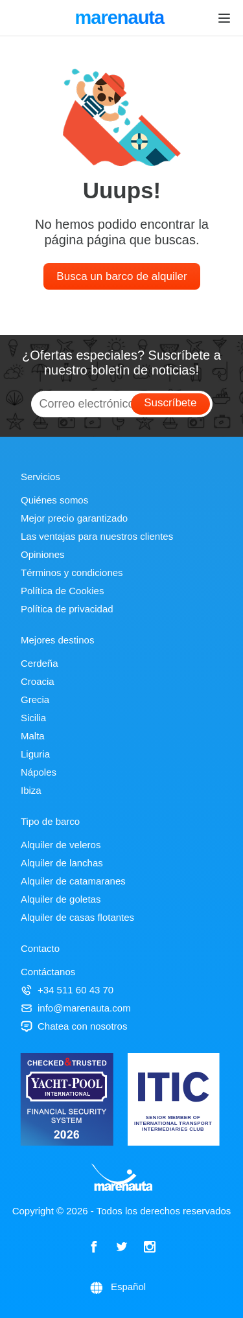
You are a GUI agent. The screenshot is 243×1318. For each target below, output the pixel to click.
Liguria (35, 753)
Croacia (37, 681)
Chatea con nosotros (74, 1026)
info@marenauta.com (76, 1007)
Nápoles (38, 772)
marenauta (121, 18)
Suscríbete (170, 403)
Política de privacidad (67, 608)
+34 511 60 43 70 (67, 989)
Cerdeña (39, 663)
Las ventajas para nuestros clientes (97, 536)
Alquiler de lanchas (62, 862)
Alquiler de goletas (60, 899)
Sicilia (33, 717)
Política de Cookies (62, 590)
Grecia (35, 699)
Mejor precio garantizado (74, 518)
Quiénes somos (54, 499)
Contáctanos (48, 971)
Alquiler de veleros (60, 844)
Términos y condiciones (72, 572)
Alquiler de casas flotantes (77, 917)
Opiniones (43, 554)
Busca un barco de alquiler (121, 276)
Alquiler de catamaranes (73, 880)
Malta (33, 735)
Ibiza (31, 790)
